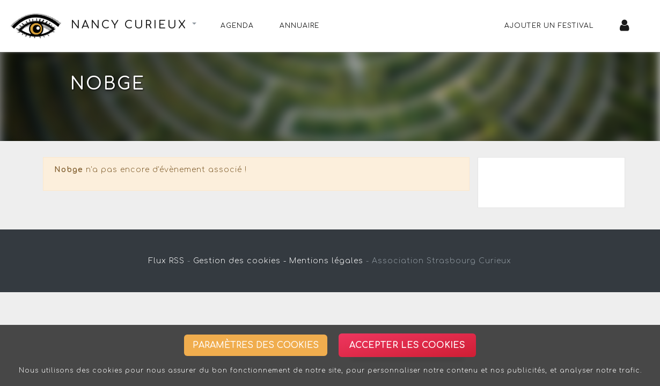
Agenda (237, 25)
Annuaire (299, 25)
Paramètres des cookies (256, 345)
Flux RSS (167, 261)
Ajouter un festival (549, 25)
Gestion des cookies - (240, 261)
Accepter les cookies (407, 345)
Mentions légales (326, 261)
